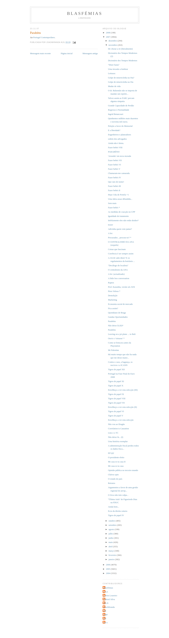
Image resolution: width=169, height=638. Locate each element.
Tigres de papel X (115, 385)
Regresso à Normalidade (118, 110)
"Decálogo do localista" (118, 265)
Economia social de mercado (120, 304)
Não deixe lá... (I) (115, 437)
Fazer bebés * (114, 207)
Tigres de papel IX (116, 394)
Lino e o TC (113, 433)
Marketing (112, 300)
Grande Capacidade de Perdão (121, 105)
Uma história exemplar (118, 441)
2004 (108, 573)
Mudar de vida (114, 86)
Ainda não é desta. (116, 143)
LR (104, 611)
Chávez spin (113, 474)
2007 (108, 37)
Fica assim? (113, 308)
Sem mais (112, 203)
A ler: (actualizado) (116, 274)
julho (111, 533)
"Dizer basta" (113, 65)
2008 (108, 32)
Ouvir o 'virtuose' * (116, 338)
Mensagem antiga (90, 53)
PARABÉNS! (114, 152)
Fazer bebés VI (114, 164)
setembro (113, 525)
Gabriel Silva (109, 599)
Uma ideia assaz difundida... (120, 199)
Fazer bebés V (114, 169)
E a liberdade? (114, 130)
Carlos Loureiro (110, 595)
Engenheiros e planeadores (119, 134)
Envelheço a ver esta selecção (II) (122, 407)
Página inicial (66, 53)
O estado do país (115, 479)
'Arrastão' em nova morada (119, 156)
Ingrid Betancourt (115, 114)
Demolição (112, 295)
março (112, 551)
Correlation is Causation (118, 428)
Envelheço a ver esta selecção (120, 420)
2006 (108, 564)
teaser (110, 224)
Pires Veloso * (114, 291)
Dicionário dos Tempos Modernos (122, 60)
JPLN (105, 603)
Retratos (111, 483)
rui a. (105, 622)
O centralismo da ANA (118, 270)
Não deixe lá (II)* (115, 325)
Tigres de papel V (115, 415)
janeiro (112, 559)
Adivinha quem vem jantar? (120, 229)
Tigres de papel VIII (116, 398)
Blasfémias (84, 13)
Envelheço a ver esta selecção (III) (122, 390)
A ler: (110, 233)
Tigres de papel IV (116, 515)
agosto (112, 529)
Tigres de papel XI (116, 381)
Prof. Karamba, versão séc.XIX (121, 287)
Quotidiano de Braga (117, 312)
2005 (108, 569)
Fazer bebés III (114, 186)
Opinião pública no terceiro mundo (123, 470)
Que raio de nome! (116, 182)
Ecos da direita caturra (117, 511)
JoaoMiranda (109, 607)
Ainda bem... (113, 506)
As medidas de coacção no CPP (121, 212)
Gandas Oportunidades (118, 317)
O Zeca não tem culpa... (118, 495)
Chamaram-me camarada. (119, 173)
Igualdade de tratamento (118, 216)
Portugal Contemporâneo (44, 37)
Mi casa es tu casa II (116, 461)
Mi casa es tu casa (115, 466)
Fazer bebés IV (114, 177)
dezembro (113, 40)
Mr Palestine (113, 350)
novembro (113, 45)
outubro (112, 521)
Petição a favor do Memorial (120, 126)
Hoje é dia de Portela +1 (118, 194)
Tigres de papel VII (116, 403)
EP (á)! (111, 453)
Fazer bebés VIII (115, 147)
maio (111, 542)
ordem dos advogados (117, 139)
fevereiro (113, 555)
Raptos (111, 282)
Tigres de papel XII (116, 369)
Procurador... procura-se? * (119, 237)
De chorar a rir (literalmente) (120, 49)
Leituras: (112, 73)
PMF (105, 614)
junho (111, 538)
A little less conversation (118, 278)
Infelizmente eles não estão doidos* (123, 220)
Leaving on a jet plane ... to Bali (121, 334)
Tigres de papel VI (116, 411)
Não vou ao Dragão (116, 424)
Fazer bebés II (114, 190)
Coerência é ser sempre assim (120, 253)
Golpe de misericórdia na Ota (120, 82)
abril (111, 546)
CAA (105, 591)
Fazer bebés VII (115, 160)
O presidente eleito (116, 457)
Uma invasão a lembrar (118, 69)
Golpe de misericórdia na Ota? (121, 77)
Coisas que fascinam (117, 249)
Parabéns (112, 321)
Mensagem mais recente (40, 53)
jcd (104, 618)
